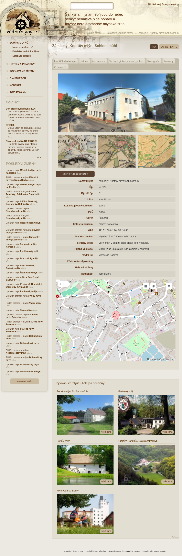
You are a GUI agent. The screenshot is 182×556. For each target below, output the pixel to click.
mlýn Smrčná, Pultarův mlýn (20, 266)
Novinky (13, 102)
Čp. (91, 187)
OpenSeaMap (166, 359)
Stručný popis (85, 242)
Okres (89, 218)
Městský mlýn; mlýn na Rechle (22, 178)
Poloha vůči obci (83, 249)
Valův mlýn (35, 296)
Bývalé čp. (87, 193)
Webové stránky (84, 267)
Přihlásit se (154, 4)
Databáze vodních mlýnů (119, 33)
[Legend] (169, 286)
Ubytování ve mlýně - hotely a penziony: (79, 383)
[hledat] (92, 6)
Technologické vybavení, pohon (126, 61)
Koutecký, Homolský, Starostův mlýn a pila (24, 285)
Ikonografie (153, 61)
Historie (84, 61)
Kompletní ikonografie (75, 174)
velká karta (106, 432)
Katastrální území (83, 224)
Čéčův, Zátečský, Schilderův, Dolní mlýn (23, 192)
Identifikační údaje (65, 61)
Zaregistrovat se (170, 4)
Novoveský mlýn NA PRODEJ (21, 141)
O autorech (60, 67)
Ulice (90, 199)
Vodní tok (87, 255)
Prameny (168, 61)
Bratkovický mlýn (29, 258)
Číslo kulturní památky (80, 261)
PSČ (90, 212)
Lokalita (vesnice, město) (78, 205)
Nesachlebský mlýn (16, 211)
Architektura (98, 61)
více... (40, 157)
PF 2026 (10, 125)
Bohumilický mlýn (29, 343)
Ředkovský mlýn (29, 272)
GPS (90, 230)
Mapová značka (84, 236)
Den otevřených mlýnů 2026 (21, 108)
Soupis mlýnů (94, 33)
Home (78, 33)
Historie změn (24, 382)
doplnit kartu (169, 47)
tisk (154, 47)
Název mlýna (85, 181)
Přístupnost (86, 273)
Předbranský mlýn (29, 251)
